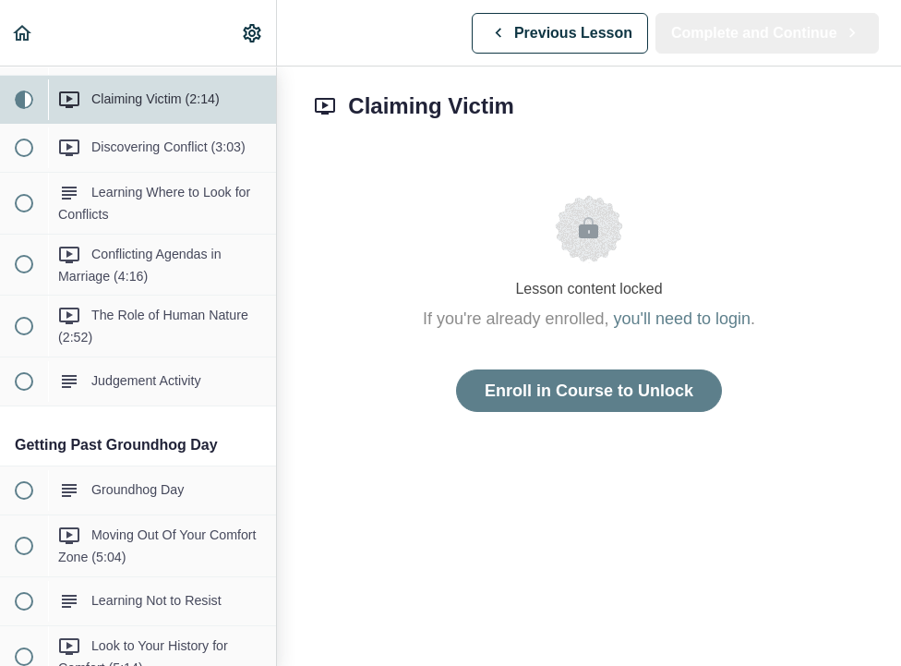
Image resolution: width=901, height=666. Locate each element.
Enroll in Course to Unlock (589, 390)
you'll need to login (682, 318)
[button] (23, 33)
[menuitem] (253, 33)
